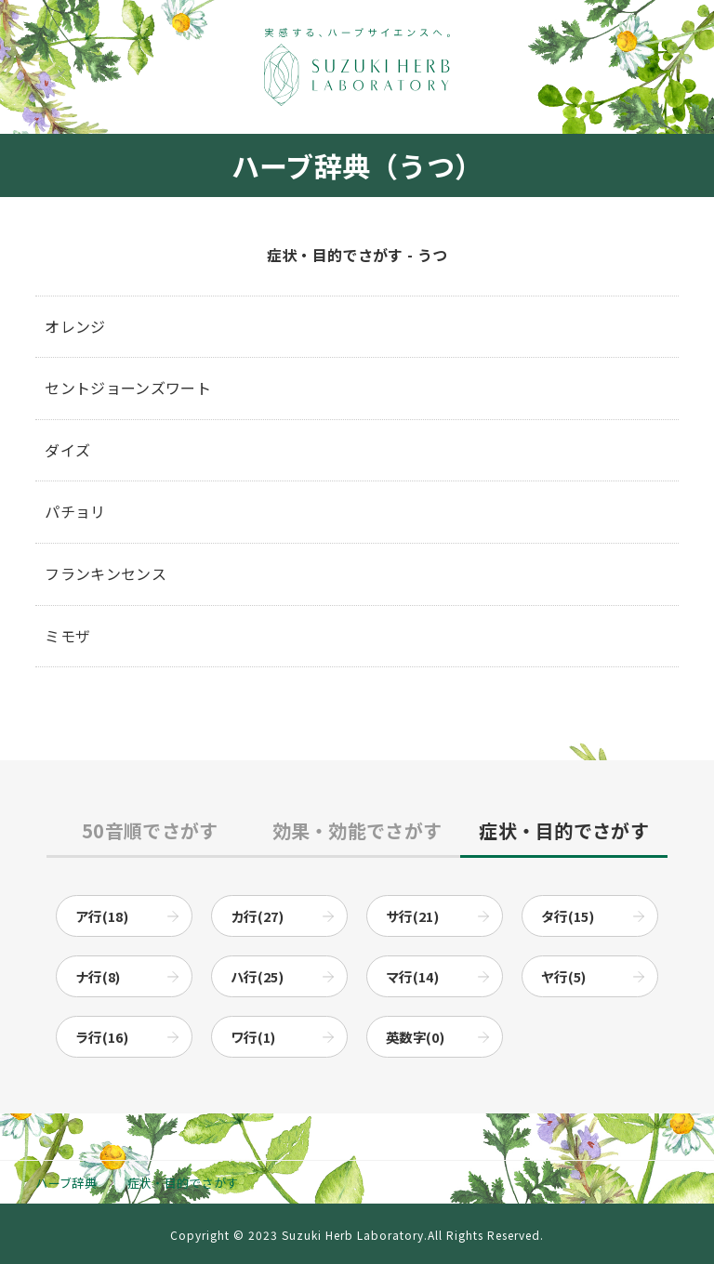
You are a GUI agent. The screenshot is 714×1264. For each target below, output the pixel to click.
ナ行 (98, 976)
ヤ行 (564, 976)
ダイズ (67, 450)
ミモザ (67, 636)
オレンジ (75, 326)
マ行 (412, 976)
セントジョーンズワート (128, 387)
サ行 (412, 916)
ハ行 (257, 976)
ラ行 (101, 1037)
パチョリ (75, 511)
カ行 (257, 916)
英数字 (415, 1037)
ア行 (101, 916)
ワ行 (253, 1037)
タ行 (567, 916)
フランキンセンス (105, 573)
